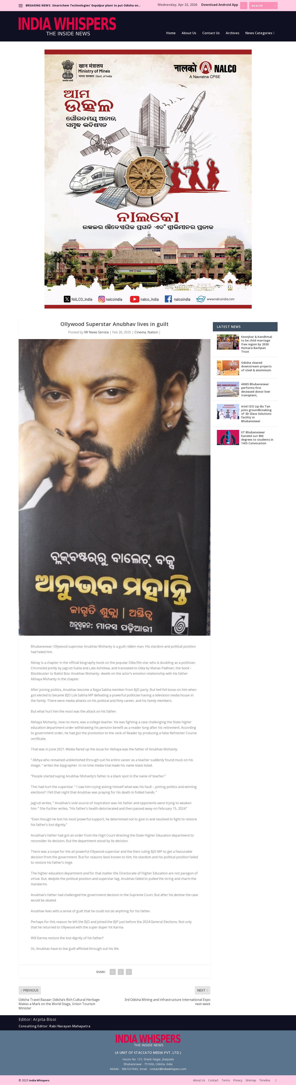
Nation (152, 332)
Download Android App (219, 4)
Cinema (140, 332)
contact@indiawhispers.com (168, 1069)
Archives (232, 33)
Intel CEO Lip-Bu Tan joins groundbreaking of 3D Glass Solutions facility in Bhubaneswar (256, 413)
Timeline (264, 1080)
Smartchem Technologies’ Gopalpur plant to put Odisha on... (96, 5)
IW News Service (96, 332)
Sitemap (250, 1080)
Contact (213, 1080)
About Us (189, 33)
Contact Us (211, 33)
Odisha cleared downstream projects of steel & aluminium (256, 366)
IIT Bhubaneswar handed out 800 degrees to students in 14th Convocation (257, 437)
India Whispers (39, 1080)
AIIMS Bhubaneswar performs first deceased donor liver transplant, (255, 389)
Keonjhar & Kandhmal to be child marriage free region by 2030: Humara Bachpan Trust (256, 344)
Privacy (237, 1080)
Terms (226, 1080)
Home (171, 33)
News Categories (258, 33)
